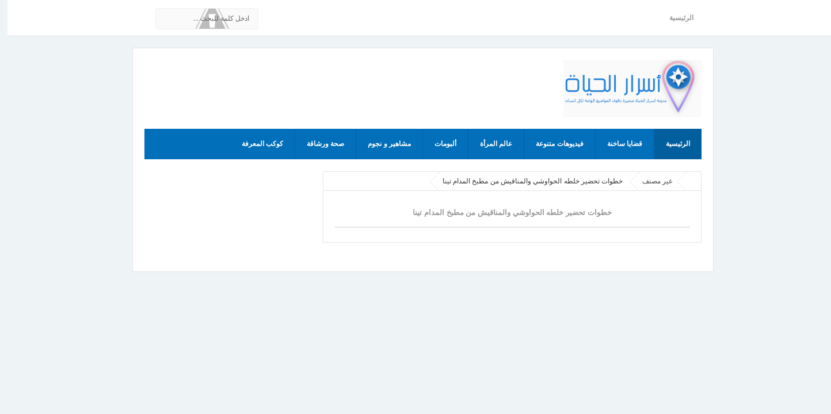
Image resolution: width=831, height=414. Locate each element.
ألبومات (438, 144)
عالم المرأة (488, 144)
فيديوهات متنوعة (551, 144)
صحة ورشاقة (318, 144)
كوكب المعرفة (255, 144)
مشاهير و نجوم (381, 144)
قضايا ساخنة (617, 144)
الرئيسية (674, 18)
